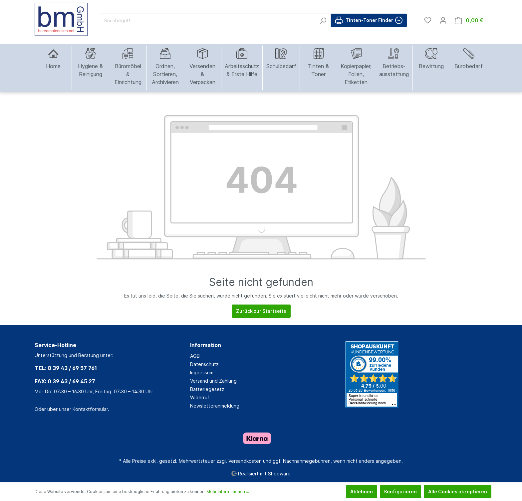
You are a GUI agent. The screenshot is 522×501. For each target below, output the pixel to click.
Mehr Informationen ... (227, 491)
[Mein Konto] (443, 20)
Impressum (201, 372)
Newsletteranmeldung (214, 406)
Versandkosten (245, 461)
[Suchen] (323, 20)
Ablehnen (361, 491)
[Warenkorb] (469, 20)
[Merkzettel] (427, 20)
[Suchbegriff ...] (208, 20)
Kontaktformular (90, 409)
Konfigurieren (400, 491)
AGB (195, 356)
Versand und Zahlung (213, 381)
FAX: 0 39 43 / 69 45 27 (65, 381)
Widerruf (199, 397)
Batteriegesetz (207, 389)
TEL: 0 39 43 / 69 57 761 (66, 368)
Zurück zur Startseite (261, 311)
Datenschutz (204, 364)
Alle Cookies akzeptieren (457, 491)
